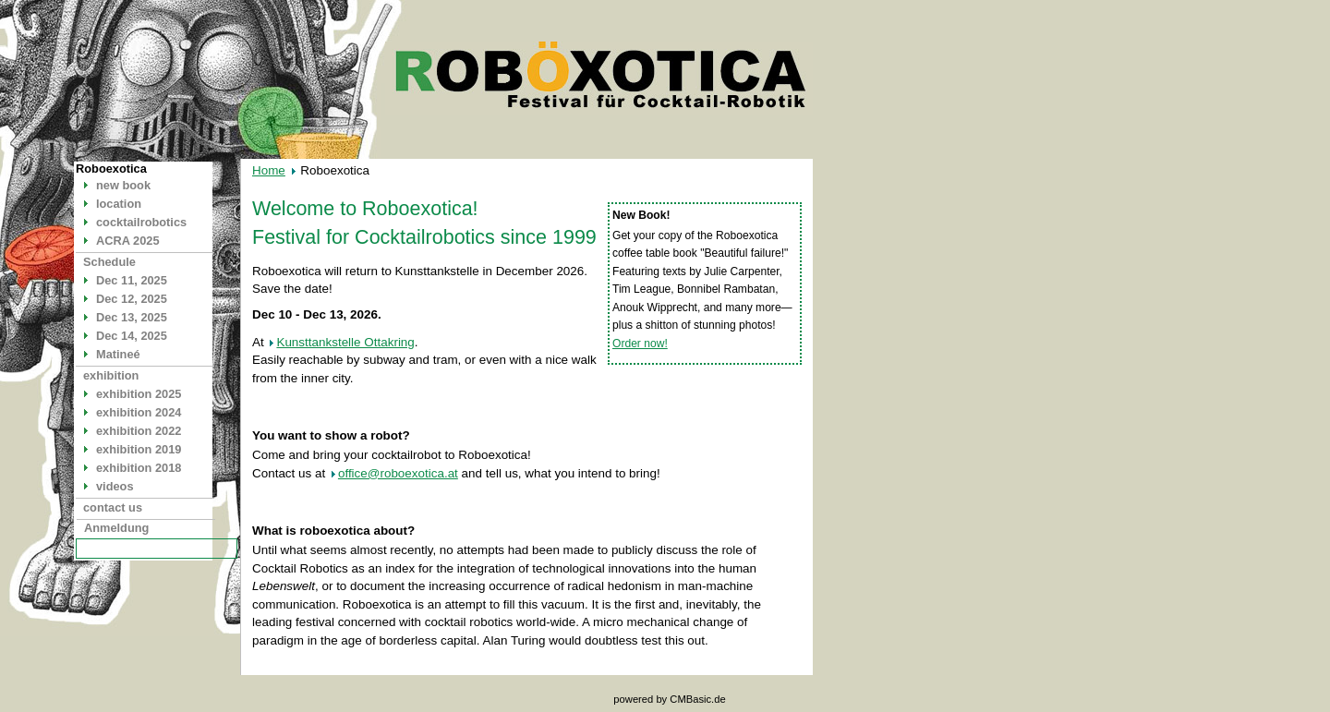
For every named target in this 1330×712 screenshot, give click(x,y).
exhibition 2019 (138, 449)
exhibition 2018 (138, 468)
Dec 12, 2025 (131, 299)
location (118, 204)
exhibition (111, 375)
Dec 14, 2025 (131, 336)
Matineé (118, 354)
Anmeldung (116, 528)
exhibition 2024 (138, 412)
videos (115, 486)
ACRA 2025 (128, 240)
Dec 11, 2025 (131, 280)
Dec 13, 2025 (131, 317)
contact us (112, 507)
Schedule (109, 262)
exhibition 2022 (138, 431)
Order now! (640, 343)
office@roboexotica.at (398, 473)
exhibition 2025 (138, 394)
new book (123, 185)
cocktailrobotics (141, 222)
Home (268, 170)
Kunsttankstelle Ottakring (345, 342)
